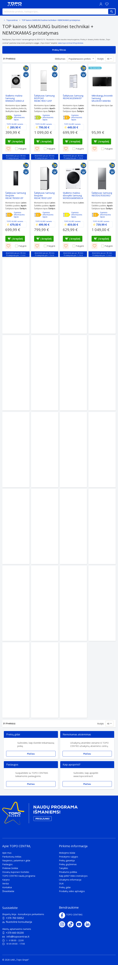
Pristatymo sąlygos (68, 856)
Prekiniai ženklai (10, 868)
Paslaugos (7, 864)
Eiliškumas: (60, 58)
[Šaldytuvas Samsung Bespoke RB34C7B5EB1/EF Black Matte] (16, 209)
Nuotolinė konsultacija (19, 922)
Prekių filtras (59, 49)
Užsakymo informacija (70, 880)
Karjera (6, 880)
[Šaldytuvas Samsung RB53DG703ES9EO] (102, 209)
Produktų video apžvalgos (72, 891)
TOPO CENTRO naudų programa (18, 876)
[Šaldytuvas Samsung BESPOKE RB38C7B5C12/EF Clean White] (44, 112)
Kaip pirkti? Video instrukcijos (73, 876)
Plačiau (31, 753)
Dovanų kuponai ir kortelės (15, 872)
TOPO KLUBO (12, 124)
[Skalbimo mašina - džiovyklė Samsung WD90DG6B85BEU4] (73, 209)
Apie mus (7, 853)
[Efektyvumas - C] (9, 117)
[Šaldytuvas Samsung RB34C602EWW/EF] (73, 112)
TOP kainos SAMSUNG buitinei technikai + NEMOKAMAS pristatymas (51, 20)
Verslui (5, 883)
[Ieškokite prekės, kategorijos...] (59, 11)
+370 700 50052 (15, 918)
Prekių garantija (67, 860)
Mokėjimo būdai (67, 853)
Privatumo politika (68, 872)
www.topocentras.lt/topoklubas (70, 43)
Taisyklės (63, 868)
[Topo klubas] (40, 814)
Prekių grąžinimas (68, 864)
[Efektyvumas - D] (67, 214)
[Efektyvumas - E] (67, 117)
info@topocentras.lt (15, 936)
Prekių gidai (65, 887)
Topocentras (12, 20)
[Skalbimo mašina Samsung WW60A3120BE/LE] (16, 112)
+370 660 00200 (15, 932)
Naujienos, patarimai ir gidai (16, 860)
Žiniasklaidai (8, 891)
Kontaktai (7, 887)
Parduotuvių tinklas (11, 856)
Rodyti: (100, 58)
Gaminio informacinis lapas (19, 117)
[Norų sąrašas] (107, 4)
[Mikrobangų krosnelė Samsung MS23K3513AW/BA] (102, 112)
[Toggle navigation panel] (4, 4)
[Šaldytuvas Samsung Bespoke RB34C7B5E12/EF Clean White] (44, 209)
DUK (61, 883)
